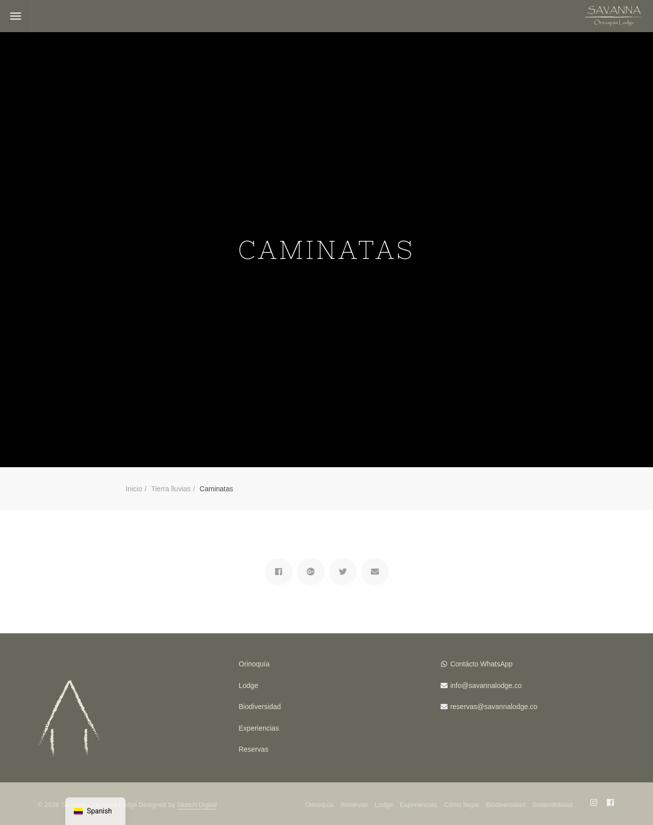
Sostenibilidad (552, 804)
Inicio (134, 489)
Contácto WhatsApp (481, 664)
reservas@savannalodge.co (494, 707)
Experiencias (259, 728)
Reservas (254, 749)
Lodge (248, 685)
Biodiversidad (260, 707)
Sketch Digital (197, 804)
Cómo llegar (461, 804)
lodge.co (508, 685)
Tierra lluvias (171, 489)
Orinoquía (254, 664)
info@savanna (472, 685)
